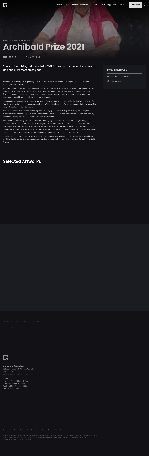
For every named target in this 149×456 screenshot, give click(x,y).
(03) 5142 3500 (8, 371)
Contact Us (135, 5)
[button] (61, 5)
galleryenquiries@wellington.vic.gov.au (17, 374)
